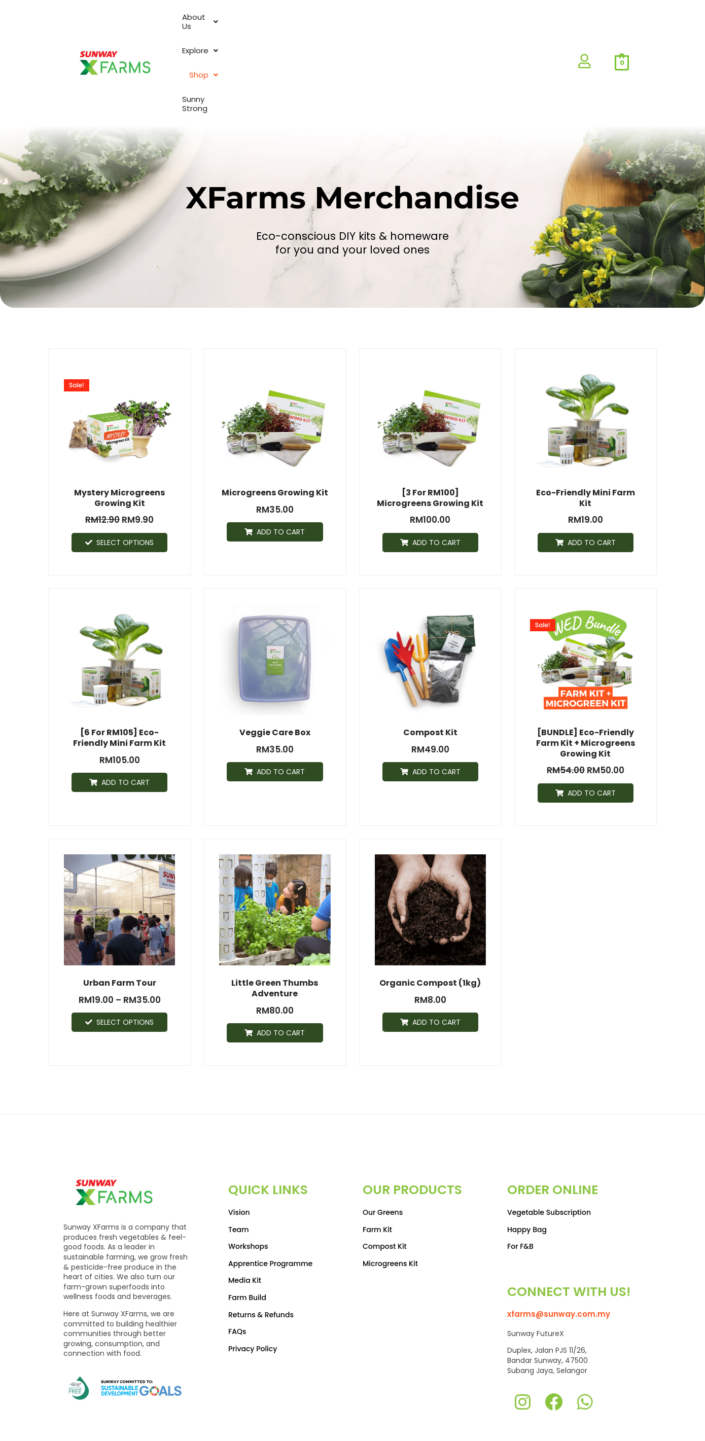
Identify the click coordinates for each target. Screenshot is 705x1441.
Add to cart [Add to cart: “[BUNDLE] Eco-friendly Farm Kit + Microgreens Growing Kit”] (592, 723)
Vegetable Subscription (549, 1156)
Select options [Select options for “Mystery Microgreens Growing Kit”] (125, 473)
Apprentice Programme (270, 1207)
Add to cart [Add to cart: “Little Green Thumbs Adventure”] (281, 963)
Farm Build (247, 1241)
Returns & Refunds (261, 1258)
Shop (473, 28)
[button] (360, 28)
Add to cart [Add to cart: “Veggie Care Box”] (281, 703)
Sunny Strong (532, 28)
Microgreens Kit (390, 1207)
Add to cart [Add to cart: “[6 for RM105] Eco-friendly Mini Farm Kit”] (125, 713)
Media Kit (244, 1224)
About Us (360, 28)
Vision (239, 1156)
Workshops (248, 1190)
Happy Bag (527, 1173)
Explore (420, 28)
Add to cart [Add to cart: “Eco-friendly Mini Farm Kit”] (592, 473)
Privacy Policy (252, 1292)
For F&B (520, 1190)
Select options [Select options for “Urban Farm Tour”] (125, 953)
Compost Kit (385, 1190)
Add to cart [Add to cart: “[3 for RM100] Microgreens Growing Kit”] (436, 473)
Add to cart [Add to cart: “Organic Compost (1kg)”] (436, 953)
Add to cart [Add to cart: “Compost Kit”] (436, 703)
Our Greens (383, 1156)
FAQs (237, 1275)
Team (238, 1173)
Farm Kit (377, 1173)
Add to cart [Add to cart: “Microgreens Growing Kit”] (281, 462)
